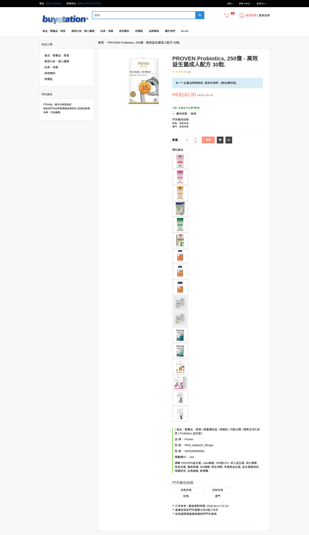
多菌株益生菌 (232, 466)
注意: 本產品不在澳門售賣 (186, 108)
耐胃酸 (204, 470)
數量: (175, 139)
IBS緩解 (205, 466)
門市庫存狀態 (180, 119)
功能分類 (235, 429)
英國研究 (180, 470)
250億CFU (222, 463)
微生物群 (216, 466)
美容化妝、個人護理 (82, 31)
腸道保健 (192, 466)
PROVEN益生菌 (191, 463)
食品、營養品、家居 (53, 31)
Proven (189, 439)
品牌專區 (154, 31)
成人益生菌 (237, 463)
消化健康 (251, 463)
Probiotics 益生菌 (190, 433)
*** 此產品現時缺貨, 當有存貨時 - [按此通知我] (208, 82)
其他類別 (124, 31)
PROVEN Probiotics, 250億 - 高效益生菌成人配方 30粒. (144, 42)
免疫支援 (180, 466)
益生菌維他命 (250, 466)
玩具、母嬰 (106, 31)
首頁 (101, 42)
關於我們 (170, 31)
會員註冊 (264, 15)
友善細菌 (192, 470)
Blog (185, 31)
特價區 (139, 31)
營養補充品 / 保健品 (215, 429)
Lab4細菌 (208, 463)
